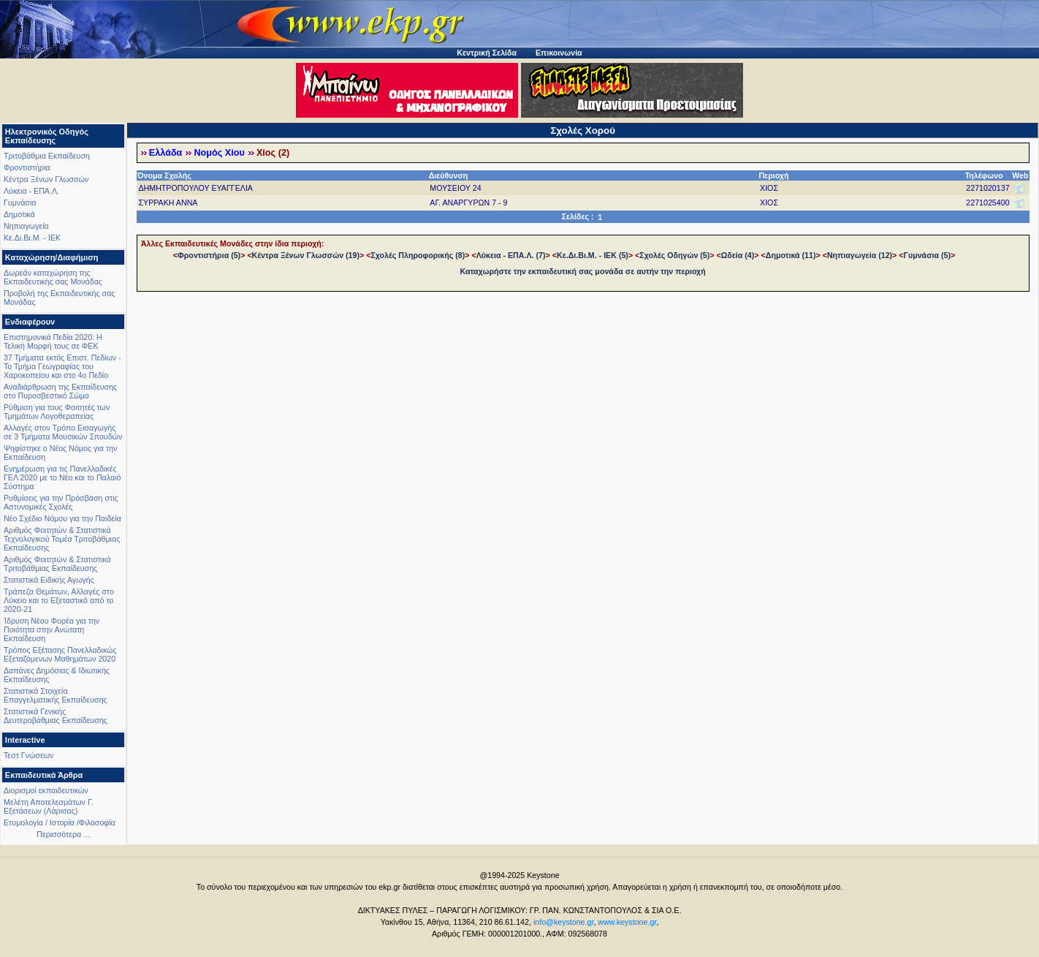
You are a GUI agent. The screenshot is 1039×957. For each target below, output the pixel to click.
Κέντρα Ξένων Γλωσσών (46, 179)
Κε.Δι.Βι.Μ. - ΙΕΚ (32, 237)
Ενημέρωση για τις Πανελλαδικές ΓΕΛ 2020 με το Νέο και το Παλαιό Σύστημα (62, 477)
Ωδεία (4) (738, 255)
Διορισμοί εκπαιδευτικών (46, 790)
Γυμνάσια (20, 202)
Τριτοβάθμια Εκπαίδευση (47, 155)
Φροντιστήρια (27, 167)
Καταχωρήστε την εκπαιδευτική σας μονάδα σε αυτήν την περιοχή (583, 271)
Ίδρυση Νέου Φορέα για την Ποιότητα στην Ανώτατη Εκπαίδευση (51, 629)
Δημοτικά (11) (791, 255)
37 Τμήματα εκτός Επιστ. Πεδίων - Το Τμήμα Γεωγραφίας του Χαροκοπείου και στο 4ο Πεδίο (62, 366)
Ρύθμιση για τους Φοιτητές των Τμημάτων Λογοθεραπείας (57, 411)
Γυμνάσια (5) (927, 255)
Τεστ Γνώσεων (28, 755)
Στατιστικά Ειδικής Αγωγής (49, 579)
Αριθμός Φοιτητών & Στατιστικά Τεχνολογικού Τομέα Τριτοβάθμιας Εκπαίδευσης (62, 539)
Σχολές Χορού (582, 130)
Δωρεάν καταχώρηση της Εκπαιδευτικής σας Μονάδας (53, 277)
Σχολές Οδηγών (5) (674, 255)
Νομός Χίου (219, 153)
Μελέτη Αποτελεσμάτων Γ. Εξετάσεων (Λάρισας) (49, 806)
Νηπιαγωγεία (26, 226)
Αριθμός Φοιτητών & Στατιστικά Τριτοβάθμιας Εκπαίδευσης (57, 563)
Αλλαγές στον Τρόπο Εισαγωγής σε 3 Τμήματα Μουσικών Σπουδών (63, 432)
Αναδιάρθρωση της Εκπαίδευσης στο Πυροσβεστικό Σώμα (60, 391)
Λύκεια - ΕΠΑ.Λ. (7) (511, 255)
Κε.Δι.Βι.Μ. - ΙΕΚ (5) (592, 255)
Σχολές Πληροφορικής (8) (417, 255)
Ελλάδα (166, 153)
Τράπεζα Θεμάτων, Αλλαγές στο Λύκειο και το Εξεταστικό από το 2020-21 (59, 600)
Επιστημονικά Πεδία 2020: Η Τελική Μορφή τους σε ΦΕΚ (53, 341)
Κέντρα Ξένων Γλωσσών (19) (305, 255)
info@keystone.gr (563, 922)
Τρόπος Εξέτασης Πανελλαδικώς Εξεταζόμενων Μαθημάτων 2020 (60, 654)
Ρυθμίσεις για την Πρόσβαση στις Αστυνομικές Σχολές (61, 502)
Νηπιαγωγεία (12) (859, 255)
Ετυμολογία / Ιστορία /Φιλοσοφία (59, 822)
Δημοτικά (19, 214)
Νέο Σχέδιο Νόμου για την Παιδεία (62, 518)
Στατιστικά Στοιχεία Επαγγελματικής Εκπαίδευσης (55, 695)
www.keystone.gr (627, 922)
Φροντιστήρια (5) (209, 255)
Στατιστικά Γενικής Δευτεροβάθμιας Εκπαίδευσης (55, 716)
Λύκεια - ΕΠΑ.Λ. (31, 190)
